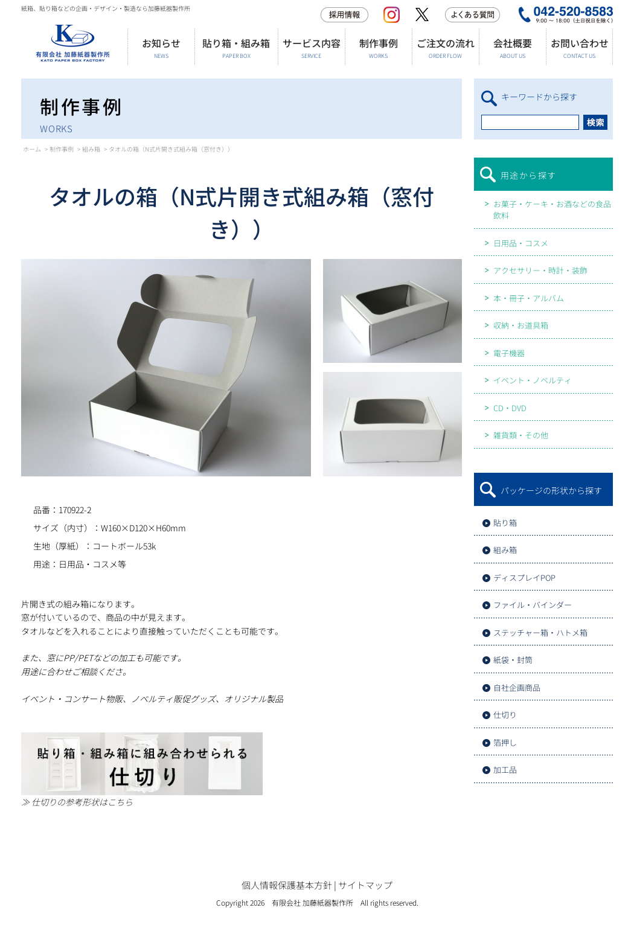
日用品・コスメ (520, 243)
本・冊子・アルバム (528, 298)
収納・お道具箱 (520, 325)
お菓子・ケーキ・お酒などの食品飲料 (552, 210)
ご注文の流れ (445, 48)
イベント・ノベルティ (532, 380)
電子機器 (509, 353)
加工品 (505, 769)
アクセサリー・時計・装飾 (540, 270)
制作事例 (378, 48)
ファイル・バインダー (532, 604)
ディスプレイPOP (524, 577)
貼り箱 (505, 522)
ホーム (32, 148)
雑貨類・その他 (520, 435)
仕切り (505, 714)
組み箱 (91, 148)
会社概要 (512, 48)
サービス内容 (311, 48)
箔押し (505, 742)
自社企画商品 (516, 687)
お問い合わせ (579, 48)
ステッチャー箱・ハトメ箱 (540, 632)
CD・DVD (510, 408)
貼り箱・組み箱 (236, 48)
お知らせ (160, 48)
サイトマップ (365, 885)
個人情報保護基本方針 (287, 885)
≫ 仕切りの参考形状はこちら (77, 802)
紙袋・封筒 (513, 659)
